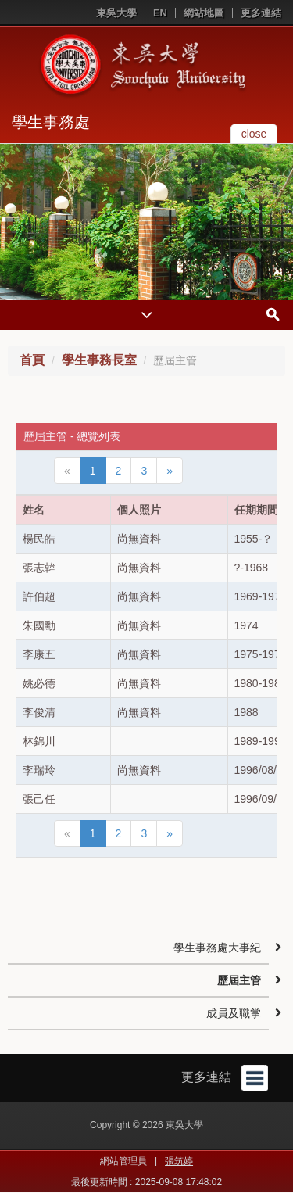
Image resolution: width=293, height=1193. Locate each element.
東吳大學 (116, 13)
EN (160, 13)
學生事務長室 (99, 360)
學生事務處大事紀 (217, 947)
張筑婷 (179, 1160)
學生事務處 (51, 122)
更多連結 (261, 13)
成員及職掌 (233, 1013)
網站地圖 (204, 13)
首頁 (32, 360)
